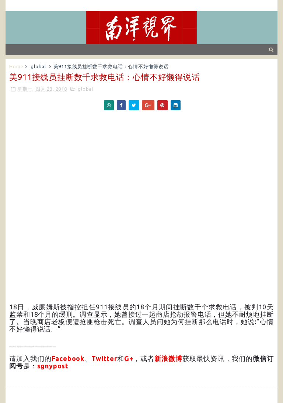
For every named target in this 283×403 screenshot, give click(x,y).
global (38, 66)
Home (16, 66)
